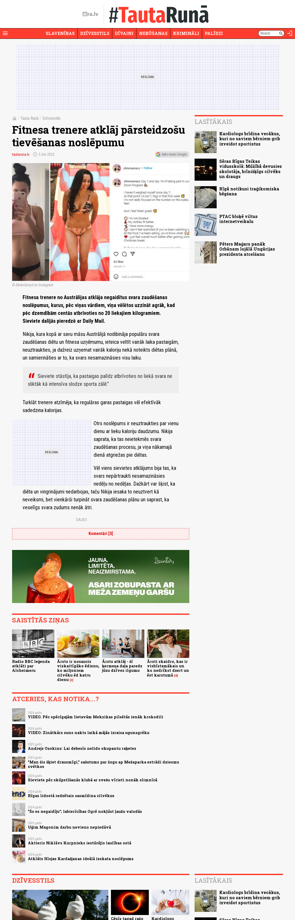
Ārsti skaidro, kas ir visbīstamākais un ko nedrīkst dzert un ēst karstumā (168, 668)
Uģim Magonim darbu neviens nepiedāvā (69, 827)
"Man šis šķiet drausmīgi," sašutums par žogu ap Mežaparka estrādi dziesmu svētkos (103, 764)
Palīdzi (214, 33)
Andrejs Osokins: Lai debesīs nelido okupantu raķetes (82, 748)
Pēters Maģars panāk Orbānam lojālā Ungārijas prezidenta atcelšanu (247, 249)
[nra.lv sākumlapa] (90, 14)
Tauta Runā (30, 118)
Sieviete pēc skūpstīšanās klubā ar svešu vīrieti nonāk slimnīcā (92, 779)
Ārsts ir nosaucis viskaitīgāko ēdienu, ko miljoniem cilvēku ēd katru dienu (78, 670)
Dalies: (82, 520)
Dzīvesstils (94, 33)
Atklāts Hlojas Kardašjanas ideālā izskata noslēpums (81, 858)
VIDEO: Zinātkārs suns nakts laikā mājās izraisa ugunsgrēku (88, 732)
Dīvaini (124, 33)
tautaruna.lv (20, 154)
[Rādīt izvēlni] (5, 33)
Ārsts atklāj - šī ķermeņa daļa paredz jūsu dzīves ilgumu (122, 666)
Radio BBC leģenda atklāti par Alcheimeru (31, 666)
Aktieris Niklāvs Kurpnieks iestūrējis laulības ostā (79, 842)
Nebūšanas (153, 33)
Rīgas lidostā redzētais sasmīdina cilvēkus (71, 795)
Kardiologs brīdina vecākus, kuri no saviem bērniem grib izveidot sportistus (249, 138)
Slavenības (60, 33)
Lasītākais (213, 121)
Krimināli (186, 33)
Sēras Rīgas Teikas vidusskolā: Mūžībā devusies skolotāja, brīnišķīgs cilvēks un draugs (250, 168)
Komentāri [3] (101, 533)
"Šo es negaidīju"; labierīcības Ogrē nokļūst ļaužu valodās (85, 811)
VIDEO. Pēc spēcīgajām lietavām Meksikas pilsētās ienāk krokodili (95, 716)
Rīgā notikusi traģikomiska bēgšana (249, 191)
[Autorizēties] (289, 33)
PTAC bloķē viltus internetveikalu (238, 219)
